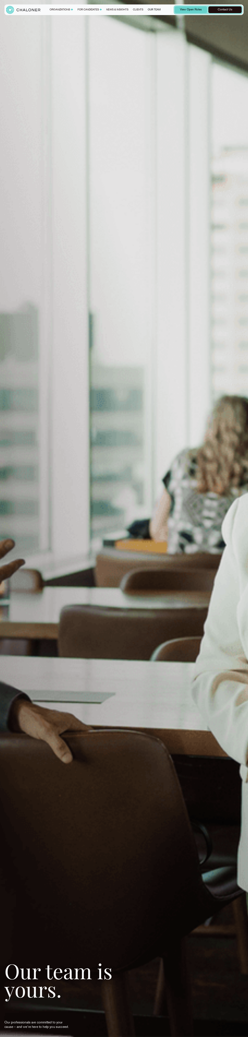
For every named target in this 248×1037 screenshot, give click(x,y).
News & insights (117, 9)
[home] (23, 10)
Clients (138, 9)
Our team (154, 9)
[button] (61, 9)
